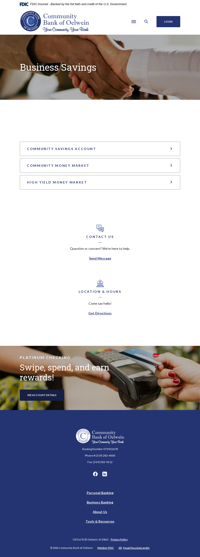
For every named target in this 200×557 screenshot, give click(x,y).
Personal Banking (100, 493)
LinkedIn (104, 474)
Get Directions (100, 313)
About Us (100, 512)
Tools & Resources (100, 521)
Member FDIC (105, 547)
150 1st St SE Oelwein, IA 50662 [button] (90, 539)
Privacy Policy (119, 539)
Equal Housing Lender (136, 547)
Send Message (100, 258)
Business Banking (100, 502)
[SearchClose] (146, 21)
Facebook (95, 474)
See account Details (42, 395)
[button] (100, 149)
